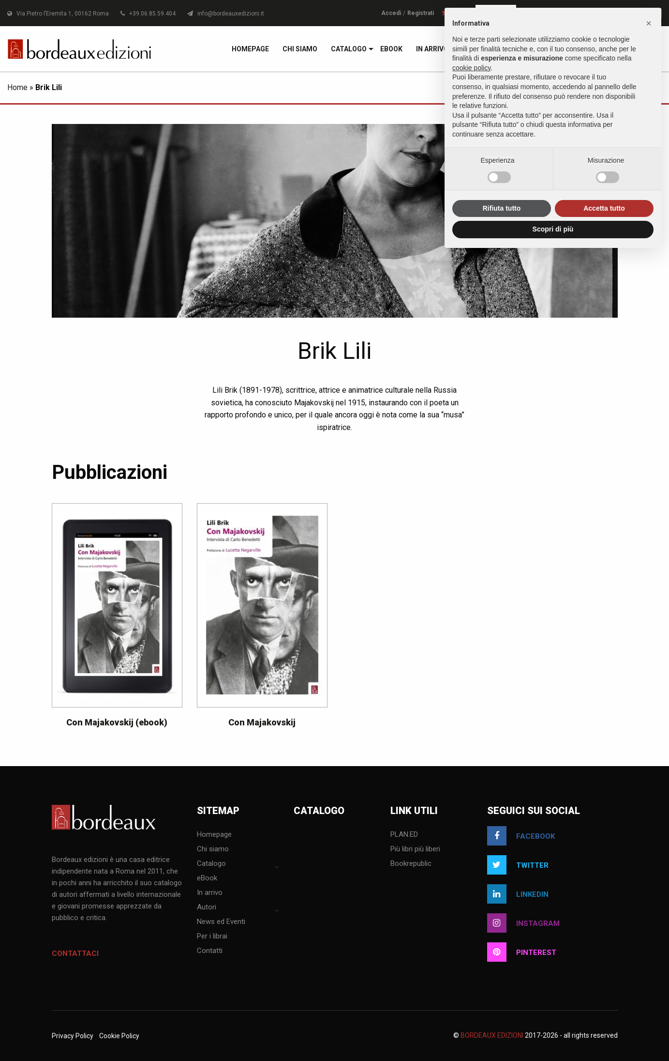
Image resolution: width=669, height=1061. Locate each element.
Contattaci (75, 953)
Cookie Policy (119, 1036)
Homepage (250, 49)
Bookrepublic (410, 864)
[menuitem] (250, 49)
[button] (648, 23)
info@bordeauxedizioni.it (225, 13)
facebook (521, 836)
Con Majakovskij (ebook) (116, 722)
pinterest (521, 952)
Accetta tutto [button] (604, 208)
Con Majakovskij (262, 722)
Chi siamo (299, 49)
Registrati (420, 13)
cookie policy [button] (471, 68)
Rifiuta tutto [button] (502, 208)
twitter (518, 865)
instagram (523, 923)
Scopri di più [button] (553, 229)
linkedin (518, 894)
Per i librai (212, 936)
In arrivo (432, 49)
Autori (206, 907)
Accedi (391, 13)
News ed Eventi (221, 922)
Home (17, 87)
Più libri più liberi (415, 849)
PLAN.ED (404, 835)
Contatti (210, 951)
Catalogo (349, 49)
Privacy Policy (72, 1036)
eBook (391, 49)
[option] (117, 620)
